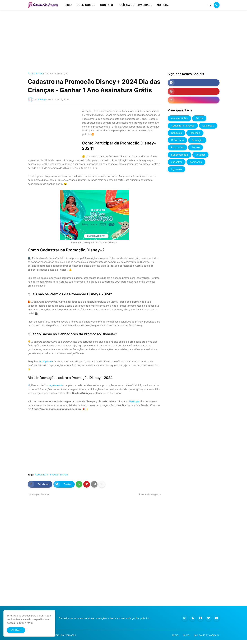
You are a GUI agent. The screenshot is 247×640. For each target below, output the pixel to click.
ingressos (176, 169)
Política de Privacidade (207, 634)
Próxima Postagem (149, 494)
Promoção (197, 140)
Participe (134, 401)
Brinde (199, 118)
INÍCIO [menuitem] (68, 5)
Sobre (186, 634)
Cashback (208, 125)
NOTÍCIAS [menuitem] (163, 5)
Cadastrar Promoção (56, 73)
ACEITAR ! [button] (16, 630)
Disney (64, 474)
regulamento (56, 385)
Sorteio (196, 147)
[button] (210, 5)
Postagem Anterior (39, 494)
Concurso (176, 132)
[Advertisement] (124, 41)
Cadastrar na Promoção (62, 634)
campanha (196, 161)
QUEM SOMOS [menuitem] (86, 5)
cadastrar (176, 161)
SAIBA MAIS (26, 622)
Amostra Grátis (179, 118)
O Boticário (177, 140)
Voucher (200, 154)
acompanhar (46, 361)
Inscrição (195, 132)
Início (175, 634)
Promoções (177, 147)
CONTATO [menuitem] (106, 5)
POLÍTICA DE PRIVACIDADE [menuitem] (135, 5)
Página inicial (35, 73)
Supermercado (179, 154)
